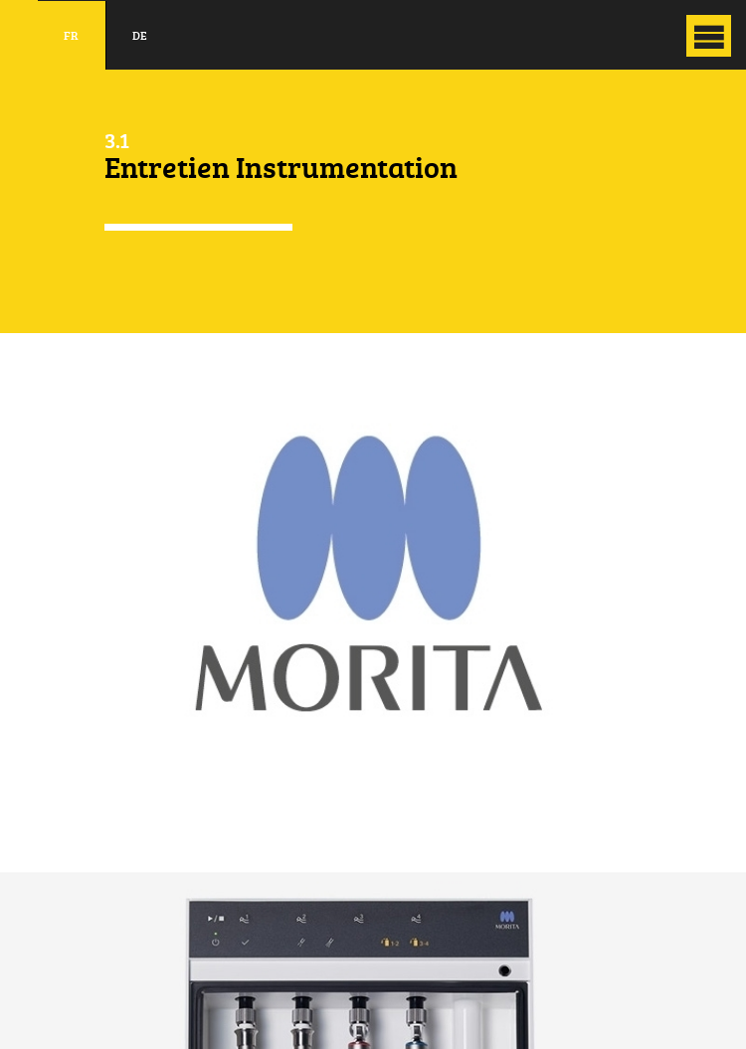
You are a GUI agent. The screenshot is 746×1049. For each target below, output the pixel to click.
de (139, 35)
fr (71, 35)
